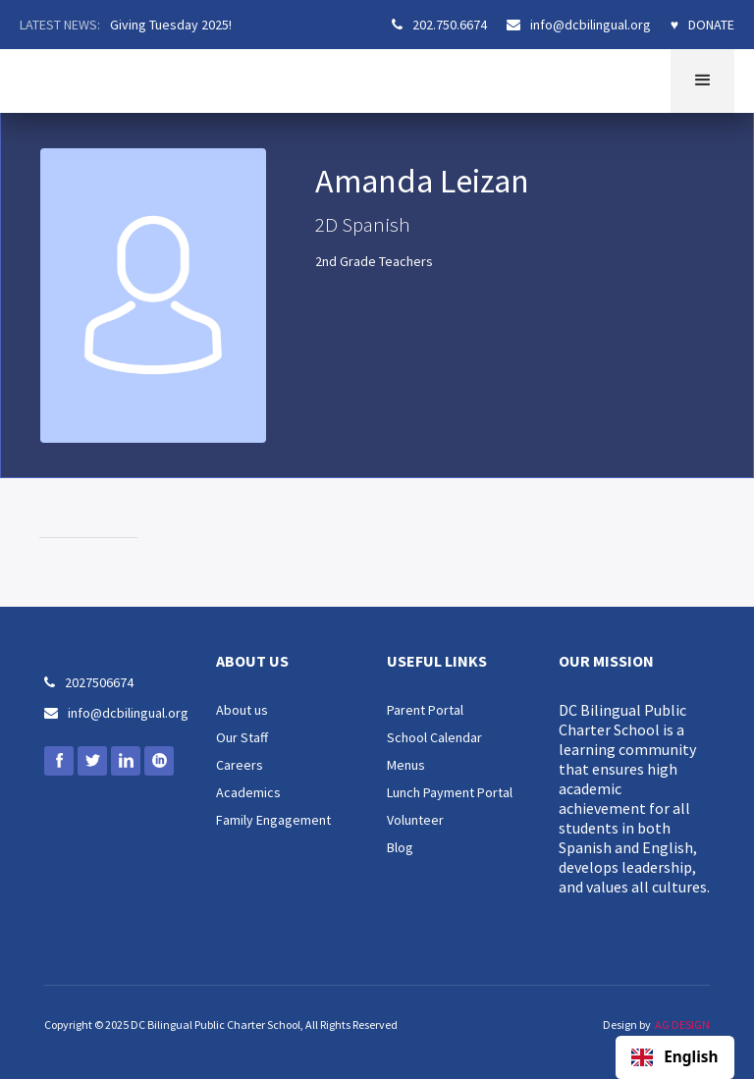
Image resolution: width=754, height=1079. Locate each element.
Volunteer (415, 820)
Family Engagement (273, 820)
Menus (406, 765)
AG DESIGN (682, 1024)
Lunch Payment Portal (449, 792)
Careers (239, 765)
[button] (702, 81)
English (674, 1057)
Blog (400, 847)
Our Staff (242, 737)
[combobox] (675, 1057)
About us (242, 710)
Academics (248, 792)
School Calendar (434, 737)
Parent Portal (425, 710)
